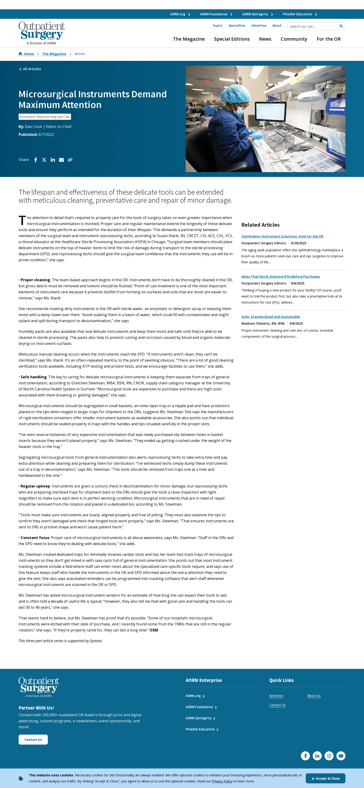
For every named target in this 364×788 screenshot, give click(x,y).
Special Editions (232, 39)
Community (294, 39)
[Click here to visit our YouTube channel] (340, 755)
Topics (217, 25)
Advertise (258, 25)
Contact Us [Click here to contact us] (33, 739)
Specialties (236, 25)
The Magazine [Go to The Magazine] (54, 54)
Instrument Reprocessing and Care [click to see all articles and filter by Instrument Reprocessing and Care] (45, 116)
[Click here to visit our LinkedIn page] (317, 755)
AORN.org (180, 14)
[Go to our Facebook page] (305, 755)
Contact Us (277, 705)
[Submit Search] (341, 26)
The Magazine (189, 39)
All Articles (30, 68)
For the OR (329, 39)
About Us (314, 695)
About (277, 25)
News (265, 39)
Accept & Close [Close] (326, 778)
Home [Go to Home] (27, 54)
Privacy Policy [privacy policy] (222, 781)
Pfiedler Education (300, 14)
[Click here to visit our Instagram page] (329, 755)
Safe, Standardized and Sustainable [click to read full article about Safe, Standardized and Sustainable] (270, 316)
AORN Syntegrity (258, 14)
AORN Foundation (216, 14)
